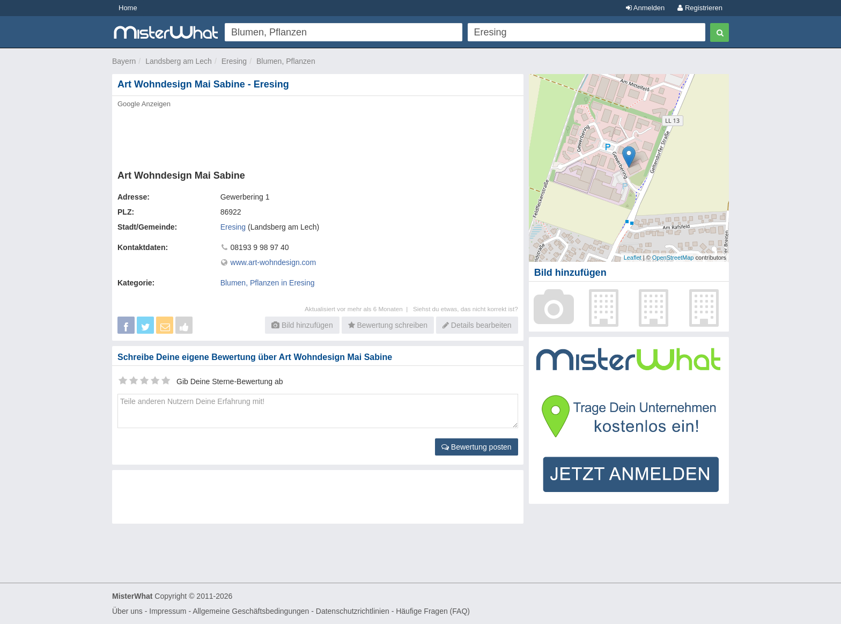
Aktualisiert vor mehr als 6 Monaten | (359, 308)
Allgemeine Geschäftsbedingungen (251, 611)
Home (128, 8)
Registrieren (699, 8)
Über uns (127, 611)
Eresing (234, 61)
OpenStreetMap (673, 257)
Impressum (167, 611)
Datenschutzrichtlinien (352, 611)
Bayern (124, 61)
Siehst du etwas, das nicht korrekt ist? (465, 308)
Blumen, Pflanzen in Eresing (267, 282)
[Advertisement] (317, 136)
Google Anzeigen (144, 104)
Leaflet (632, 257)
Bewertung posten (476, 447)
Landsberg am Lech (178, 61)
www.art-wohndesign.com (273, 262)
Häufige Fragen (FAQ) (433, 611)
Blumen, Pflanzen (285, 61)
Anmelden (645, 8)
